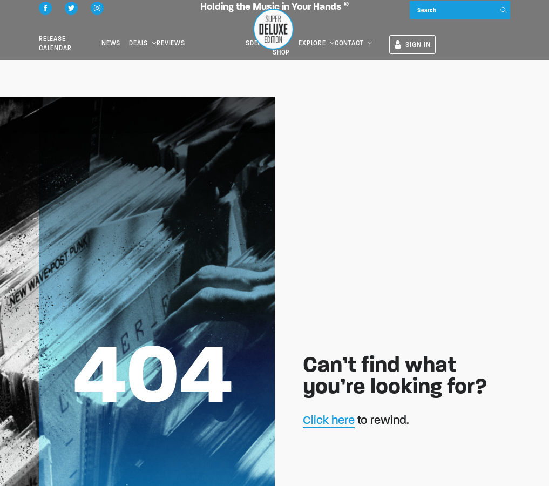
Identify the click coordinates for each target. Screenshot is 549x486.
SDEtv (327, 35)
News (128, 35)
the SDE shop (353, 35)
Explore (387, 35)
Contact (423, 35)
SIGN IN (487, 37)
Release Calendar (69, 35)
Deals (166, 35)
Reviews (208, 35)
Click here (329, 420)
